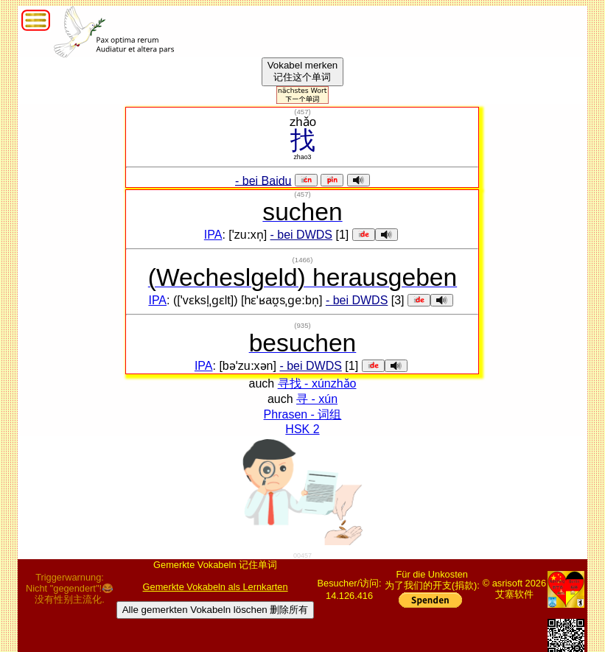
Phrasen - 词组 (303, 414)
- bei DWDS (301, 234)
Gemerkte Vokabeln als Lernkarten (215, 586)
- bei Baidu (263, 180)
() (302, 112)
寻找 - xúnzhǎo (317, 383)
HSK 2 (302, 429)
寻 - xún (317, 399)
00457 (302, 555)
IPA (213, 234)
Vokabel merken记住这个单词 (302, 71)
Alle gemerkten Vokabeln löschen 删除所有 (215, 609)
